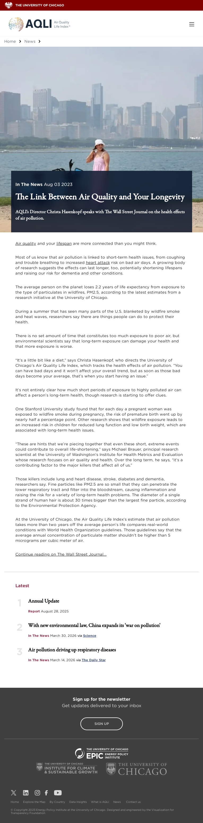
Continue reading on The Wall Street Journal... (61, 554)
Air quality (25, 243)
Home (10, 41)
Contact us (133, 801)
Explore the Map (34, 801)
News (29, 41)
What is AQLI (100, 801)
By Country (57, 801)
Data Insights (78, 801)
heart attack (98, 262)
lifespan (64, 243)
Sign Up (101, 724)
